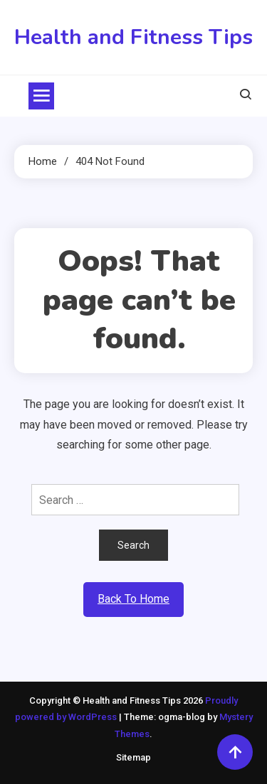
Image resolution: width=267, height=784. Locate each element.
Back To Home (133, 599)
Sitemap (133, 757)
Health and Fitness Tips (133, 37)
